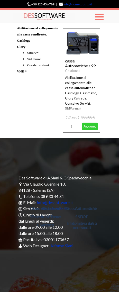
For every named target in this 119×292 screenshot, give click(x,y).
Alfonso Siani (61, 245)
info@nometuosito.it (77, 4)
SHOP (83, 217)
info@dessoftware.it (55, 202)
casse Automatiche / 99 (80, 63)
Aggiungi (90, 126)
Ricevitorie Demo (46, 217)
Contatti (47, 225)
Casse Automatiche (83, 208)
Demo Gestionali (47, 208)
